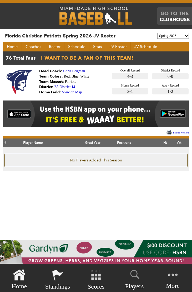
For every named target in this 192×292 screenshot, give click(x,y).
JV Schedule (145, 46)
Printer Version (181, 132)
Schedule (76, 46)
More (173, 279)
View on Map (72, 92)
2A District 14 (64, 87)
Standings (57, 279)
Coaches (33, 46)
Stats (97, 46)
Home (12, 46)
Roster (54, 46)
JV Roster (118, 46)
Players (134, 278)
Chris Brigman (74, 71)
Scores (96, 279)
